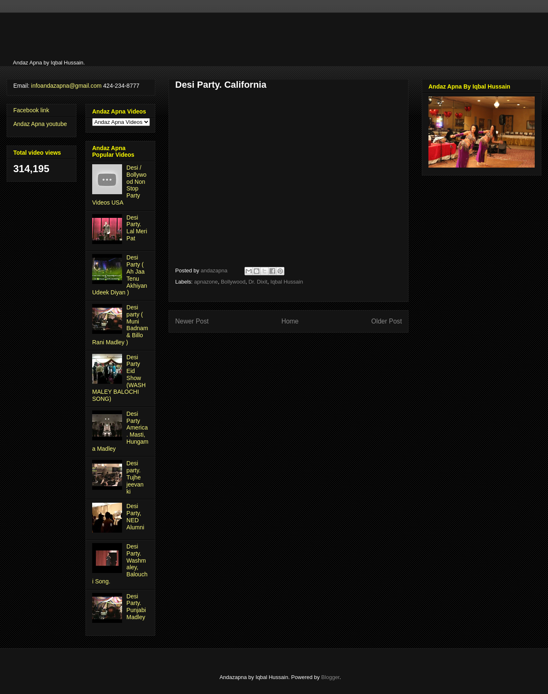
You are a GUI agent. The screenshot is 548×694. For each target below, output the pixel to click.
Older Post (386, 321)
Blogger (330, 677)
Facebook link (31, 110)
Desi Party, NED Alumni (135, 516)
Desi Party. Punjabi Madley (136, 606)
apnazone (206, 282)
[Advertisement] (120, 38)
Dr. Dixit (257, 282)
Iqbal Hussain (286, 282)
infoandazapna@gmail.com (66, 85)
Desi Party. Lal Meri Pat (137, 228)
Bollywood (233, 282)
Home (290, 321)
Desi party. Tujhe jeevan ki (135, 477)
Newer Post (192, 321)
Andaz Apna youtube (40, 124)
